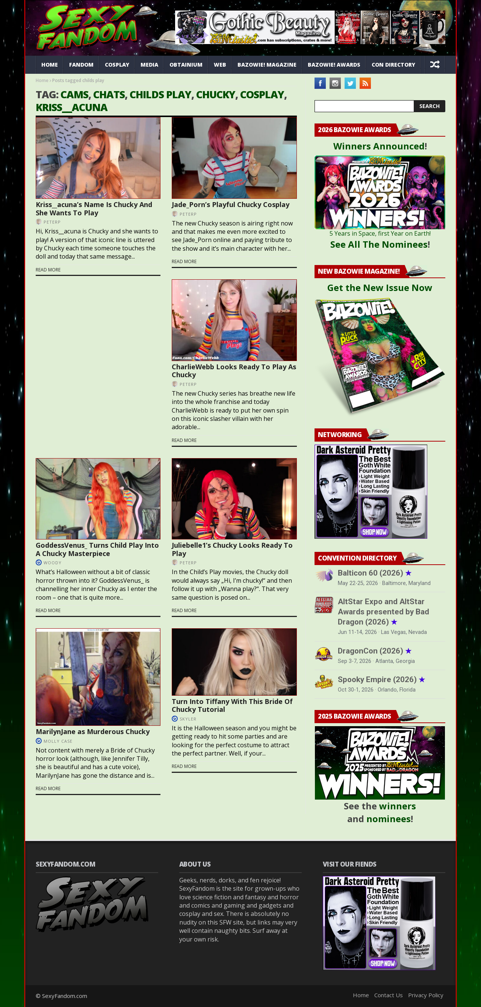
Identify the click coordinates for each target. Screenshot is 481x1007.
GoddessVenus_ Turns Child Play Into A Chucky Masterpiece (97, 549)
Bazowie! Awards (334, 64)
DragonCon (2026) (374, 650)
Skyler (188, 719)
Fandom (81, 64)
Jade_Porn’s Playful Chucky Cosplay (230, 204)
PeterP (52, 222)
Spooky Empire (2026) (381, 679)
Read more (48, 270)
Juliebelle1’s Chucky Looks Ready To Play (232, 549)
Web (220, 64)
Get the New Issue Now (380, 287)
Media (149, 64)
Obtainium (186, 64)
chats (109, 94)
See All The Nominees (379, 244)
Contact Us (388, 995)
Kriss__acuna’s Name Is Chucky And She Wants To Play (94, 208)
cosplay (262, 94)
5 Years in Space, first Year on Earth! (380, 233)
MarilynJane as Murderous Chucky (93, 731)
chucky (215, 94)
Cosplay (117, 64)
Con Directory (393, 64)
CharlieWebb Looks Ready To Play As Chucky (234, 370)
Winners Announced (379, 146)
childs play (160, 94)
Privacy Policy (425, 995)
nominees (388, 818)
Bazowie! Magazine (266, 64)
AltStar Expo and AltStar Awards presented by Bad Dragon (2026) (383, 611)
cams (74, 94)
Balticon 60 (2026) (374, 572)
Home (49, 64)
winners (397, 806)
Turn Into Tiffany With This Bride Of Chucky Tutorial (232, 705)
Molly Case (58, 741)
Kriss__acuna (71, 107)
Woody (53, 562)
